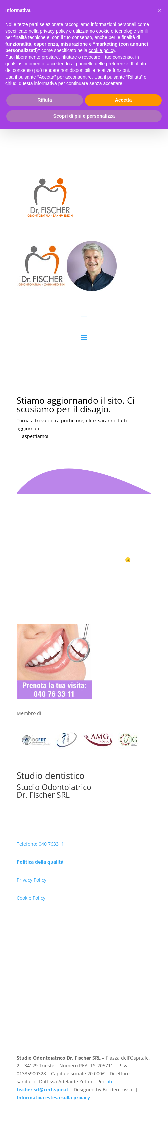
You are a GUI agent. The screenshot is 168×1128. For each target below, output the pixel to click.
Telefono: (28, 844)
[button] (159, 1009)
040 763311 (51, 844)
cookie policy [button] (102, 1049)
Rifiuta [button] (44, 1098)
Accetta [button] (123, 1098)
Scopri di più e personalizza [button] (84, 1114)
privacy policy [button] (54, 1029)
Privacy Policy (31, 880)
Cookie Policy (31, 898)
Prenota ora (84, 571)
